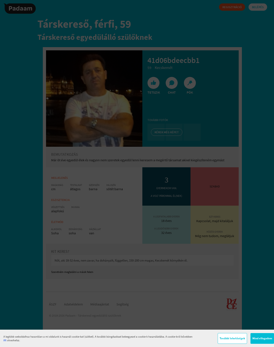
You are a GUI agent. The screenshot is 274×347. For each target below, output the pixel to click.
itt (4, 340)
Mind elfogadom (262, 338)
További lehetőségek (232, 338)
